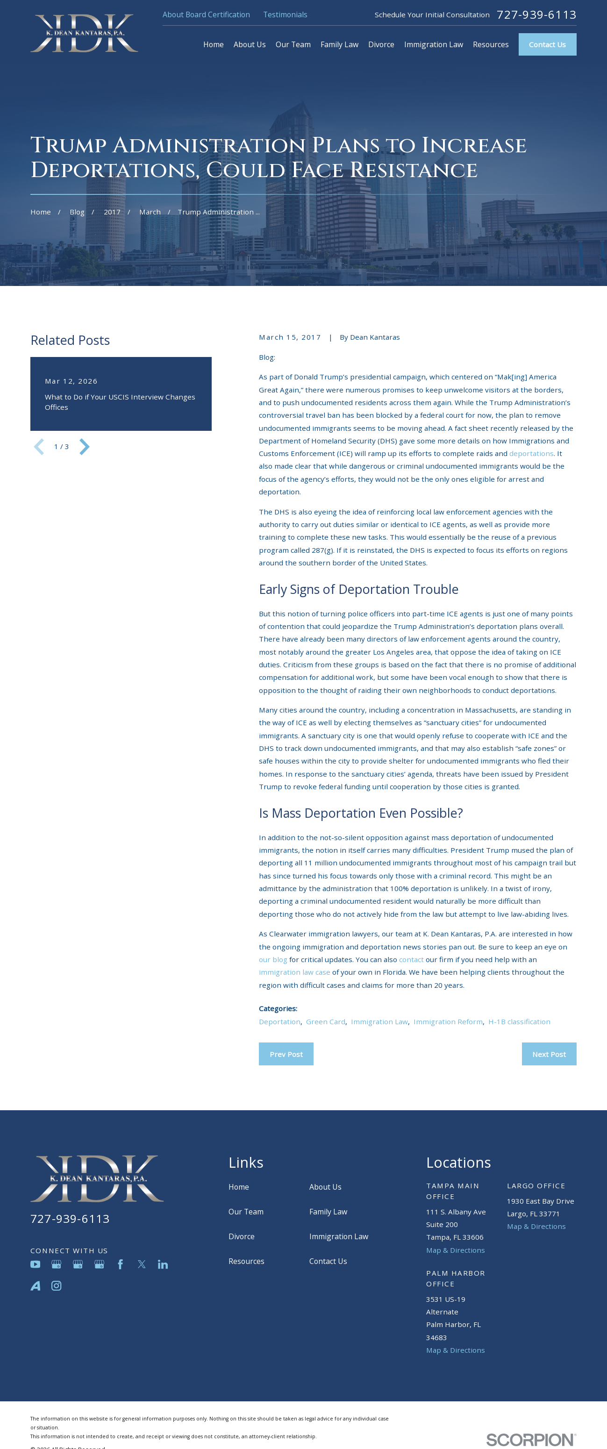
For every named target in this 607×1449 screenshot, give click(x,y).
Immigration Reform (448, 1021)
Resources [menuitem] (491, 44)
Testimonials (285, 14)
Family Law (328, 1211)
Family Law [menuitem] (339, 44)
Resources (246, 1261)
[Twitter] (142, 1264)
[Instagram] (56, 1286)
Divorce (242, 1236)
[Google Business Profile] (56, 1264)
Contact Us (547, 44)
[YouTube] (35, 1264)
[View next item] (84, 446)
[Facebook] (120, 1264)
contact (411, 959)
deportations (531, 453)
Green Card (325, 1021)
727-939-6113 (537, 14)
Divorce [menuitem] (381, 44)
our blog (273, 959)
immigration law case (294, 972)
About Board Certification (206, 14)
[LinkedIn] (163, 1264)
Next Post (549, 1054)
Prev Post (286, 1054)
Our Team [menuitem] (293, 44)
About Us (325, 1187)
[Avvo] (35, 1286)
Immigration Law (379, 1021)
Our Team (246, 1211)
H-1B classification (519, 1021)
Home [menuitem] (213, 44)
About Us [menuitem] (250, 44)
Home (239, 1187)
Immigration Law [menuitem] (433, 44)
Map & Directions (455, 1250)
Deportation (279, 1021)
